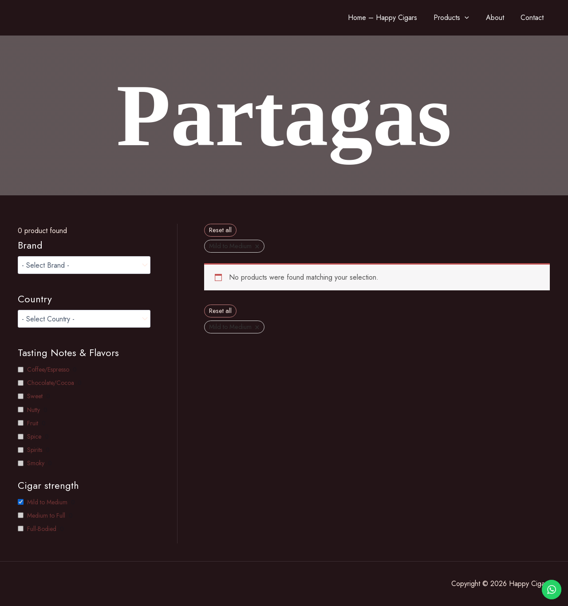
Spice (34, 436)
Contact (538, 17)
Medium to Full (46, 515)
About (505, 17)
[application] (477, 18)
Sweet (35, 396)
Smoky (35, 463)
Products (464, 18)
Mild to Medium (47, 502)
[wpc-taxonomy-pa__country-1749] (84, 319)
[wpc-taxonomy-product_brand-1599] (84, 265)
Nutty (33, 410)
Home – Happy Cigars (399, 17)
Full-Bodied (41, 529)
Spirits (34, 450)
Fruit (32, 423)
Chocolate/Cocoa (50, 383)
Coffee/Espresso (48, 369)
